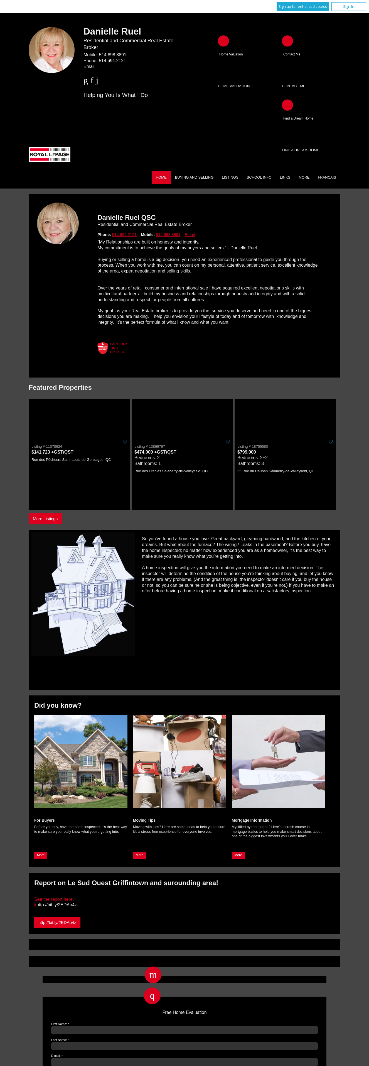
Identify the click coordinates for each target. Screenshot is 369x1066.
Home (161, 177)
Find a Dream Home (300, 150)
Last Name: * (60, 1039)
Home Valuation (234, 86)
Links (285, 177)
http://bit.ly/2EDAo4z (57, 922)
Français (327, 177)
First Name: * (60, 1024)
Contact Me (294, 86)
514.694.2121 (112, 60)
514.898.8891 (112, 54)
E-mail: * (57, 1055)
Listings (230, 177)
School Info (259, 177)
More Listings (45, 518)
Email (89, 66)
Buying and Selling (194, 177)
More (41, 855)
